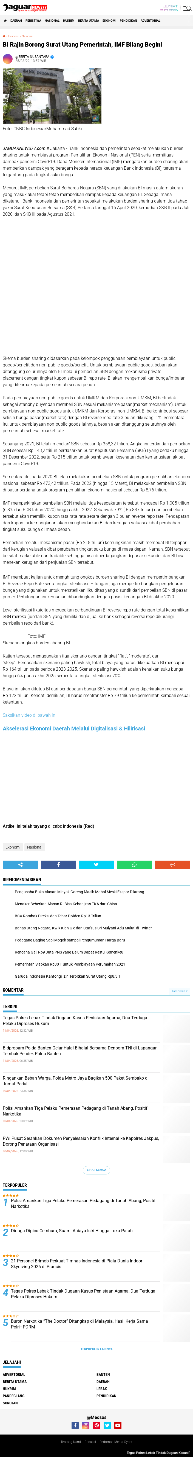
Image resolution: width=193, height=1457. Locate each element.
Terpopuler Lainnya (96, 1349)
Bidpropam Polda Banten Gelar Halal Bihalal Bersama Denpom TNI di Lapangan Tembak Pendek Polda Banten (80, 1050)
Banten (103, 1374)
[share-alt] (20, 865)
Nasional (52, 20)
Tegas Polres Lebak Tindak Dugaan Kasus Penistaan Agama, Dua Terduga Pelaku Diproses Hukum (75, 1020)
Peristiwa (33, 20)
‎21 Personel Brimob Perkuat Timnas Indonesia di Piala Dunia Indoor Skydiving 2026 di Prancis (76, 1263)
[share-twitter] (96, 865)
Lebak (101, 1389)
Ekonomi (109, 20)
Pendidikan (128, 20)
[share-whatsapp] (134, 865)
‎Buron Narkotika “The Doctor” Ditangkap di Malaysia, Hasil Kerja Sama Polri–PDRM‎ (79, 1324)
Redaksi (90, 1442)
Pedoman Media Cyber (116, 1442)
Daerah (16, 20)
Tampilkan (180, 991)
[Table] (96, 288)
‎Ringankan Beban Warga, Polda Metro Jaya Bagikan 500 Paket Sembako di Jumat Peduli (76, 1080)
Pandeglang (13, 1396)
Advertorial (150, 20)
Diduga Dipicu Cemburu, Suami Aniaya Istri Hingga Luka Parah (72, 1230)
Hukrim (69, 20)
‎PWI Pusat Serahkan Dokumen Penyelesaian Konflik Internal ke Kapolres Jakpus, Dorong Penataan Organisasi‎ (81, 1141)
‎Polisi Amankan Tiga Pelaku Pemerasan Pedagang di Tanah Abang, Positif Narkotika (75, 1111)
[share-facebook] (58, 865)
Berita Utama (88, 20)
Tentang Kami (71, 1442)
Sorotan (10, 1403)
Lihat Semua (96, 1170)
